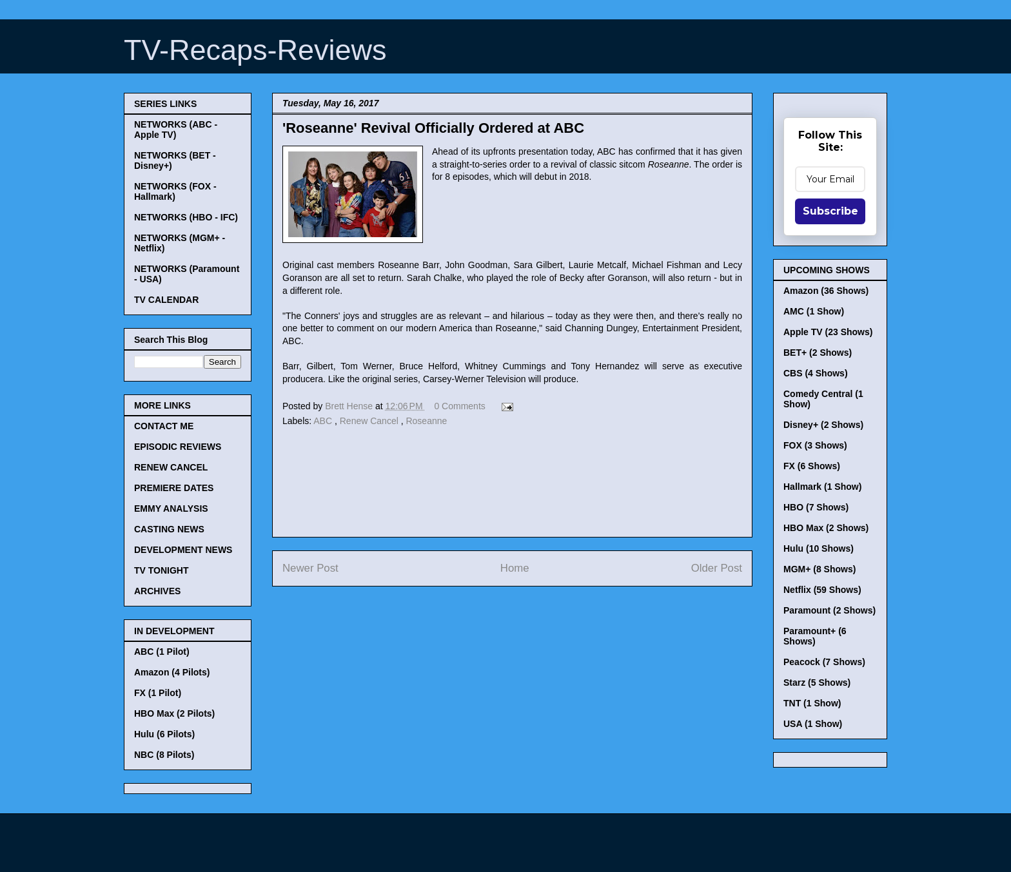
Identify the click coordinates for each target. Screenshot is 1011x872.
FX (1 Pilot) (157, 693)
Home (514, 568)
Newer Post (310, 568)
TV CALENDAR (166, 300)
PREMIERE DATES (173, 488)
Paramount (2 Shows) (829, 610)
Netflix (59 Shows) (822, 590)
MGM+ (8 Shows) (819, 569)
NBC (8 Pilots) (164, 755)
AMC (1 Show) (813, 311)
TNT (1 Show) (812, 703)
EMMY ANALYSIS (171, 508)
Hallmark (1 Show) (822, 486)
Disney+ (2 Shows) (823, 425)
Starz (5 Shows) (816, 682)
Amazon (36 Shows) (826, 291)
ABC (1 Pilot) (162, 651)
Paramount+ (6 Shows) (815, 636)
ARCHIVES (157, 591)
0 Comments (459, 406)
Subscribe (830, 211)
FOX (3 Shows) (815, 445)
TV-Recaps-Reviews (255, 50)
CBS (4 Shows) (815, 373)
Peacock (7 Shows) (824, 662)
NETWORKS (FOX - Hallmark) (175, 191)
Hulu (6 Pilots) (164, 734)
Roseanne (426, 421)
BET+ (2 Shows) (817, 352)
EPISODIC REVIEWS (177, 446)
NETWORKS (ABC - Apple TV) (175, 129)
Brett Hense (350, 406)
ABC (324, 421)
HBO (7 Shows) (816, 507)
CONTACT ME (163, 426)
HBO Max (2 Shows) (826, 528)
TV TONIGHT (161, 570)
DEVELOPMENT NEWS (183, 550)
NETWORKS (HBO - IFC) (186, 217)
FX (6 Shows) (811, 466)
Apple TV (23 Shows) (827, 332)
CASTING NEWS (169, 529)
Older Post (716, 568)
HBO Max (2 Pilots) (174, 713)
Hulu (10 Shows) (818, 548)
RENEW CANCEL (171, 467)
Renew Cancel (370, 421)
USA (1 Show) (812, 724)
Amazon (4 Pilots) (172, 672)
